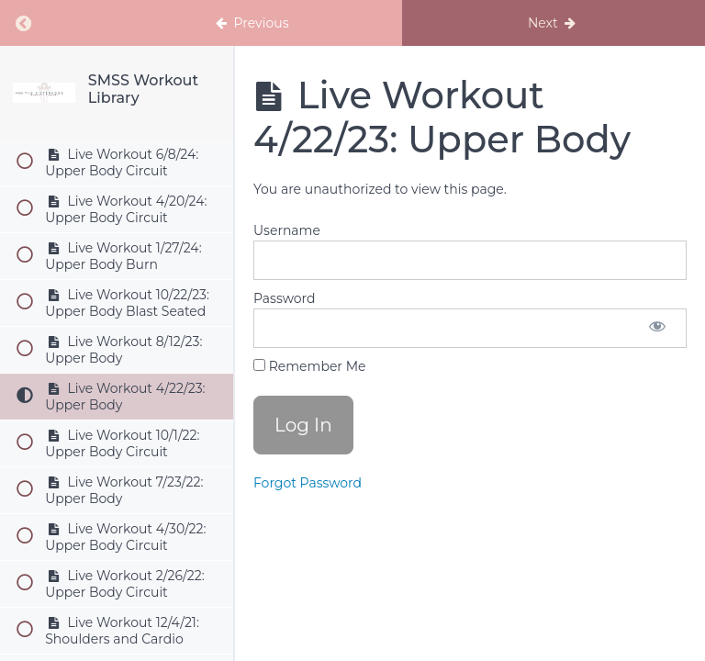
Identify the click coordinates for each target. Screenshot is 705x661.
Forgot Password (307, 483)
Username (286, 230)
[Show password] (657, 328)
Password (284, 298)
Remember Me (309, 366)
